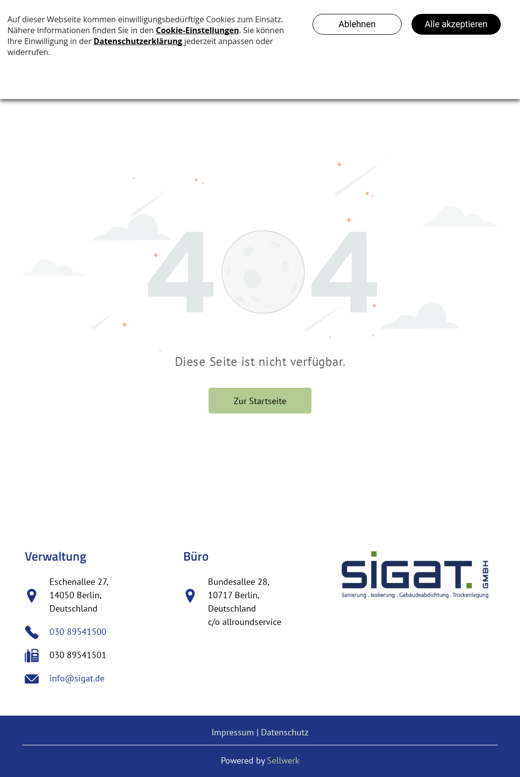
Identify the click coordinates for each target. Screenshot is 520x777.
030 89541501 (78, 655)
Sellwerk (283, 760)
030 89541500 (78, 631)
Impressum (232, 732)
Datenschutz (285, 732)
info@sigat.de (77, 678)
